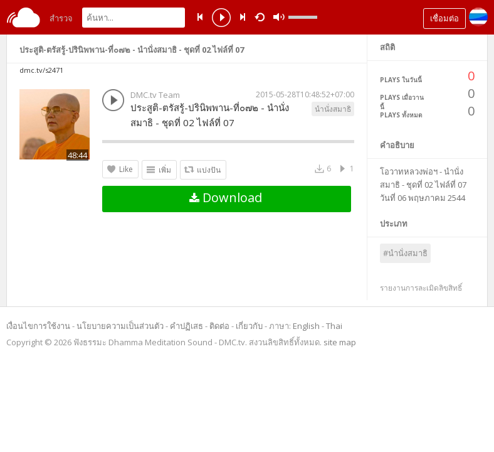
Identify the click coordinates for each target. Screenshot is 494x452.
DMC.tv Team (155, 94)
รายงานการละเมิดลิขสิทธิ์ (421, 287)
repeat (262, 16)
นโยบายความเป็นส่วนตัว (120, 325)
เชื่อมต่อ (444, 18)
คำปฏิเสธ (186, 325)
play (221, 18)
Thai (334, 325)
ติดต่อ (219, 325)
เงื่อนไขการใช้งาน (38, 325)
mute (279, 17)
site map (339, 342)
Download (225, 197)
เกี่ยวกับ (249, 325)
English (306, 325)
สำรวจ (61, 18)
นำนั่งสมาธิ (333, 109)
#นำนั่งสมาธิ (405, 253)
